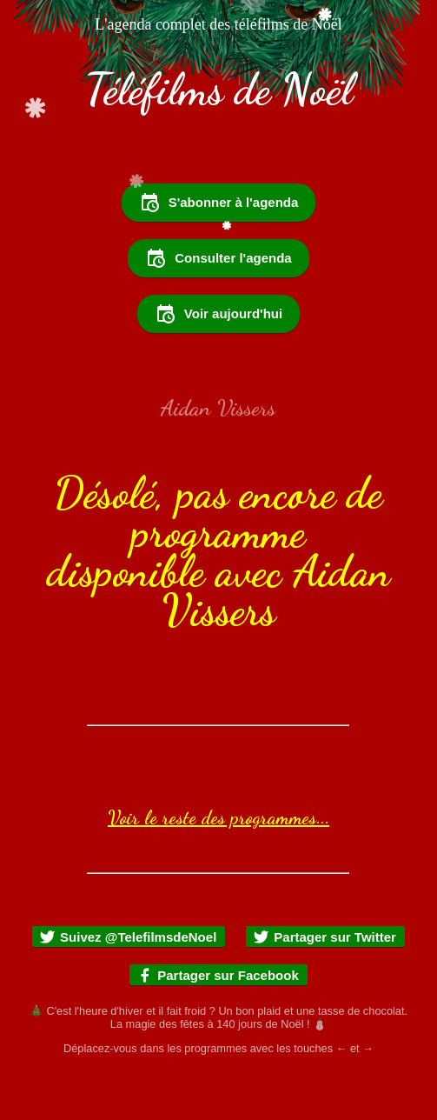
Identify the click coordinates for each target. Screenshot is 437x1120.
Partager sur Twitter (324, 937)
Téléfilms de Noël (218, 89)
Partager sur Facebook (217, 975)
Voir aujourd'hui (218, 313)
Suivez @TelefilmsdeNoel (127, 937)
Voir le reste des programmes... (218, 817)
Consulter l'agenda (218, 258)
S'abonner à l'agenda (219, 202)
